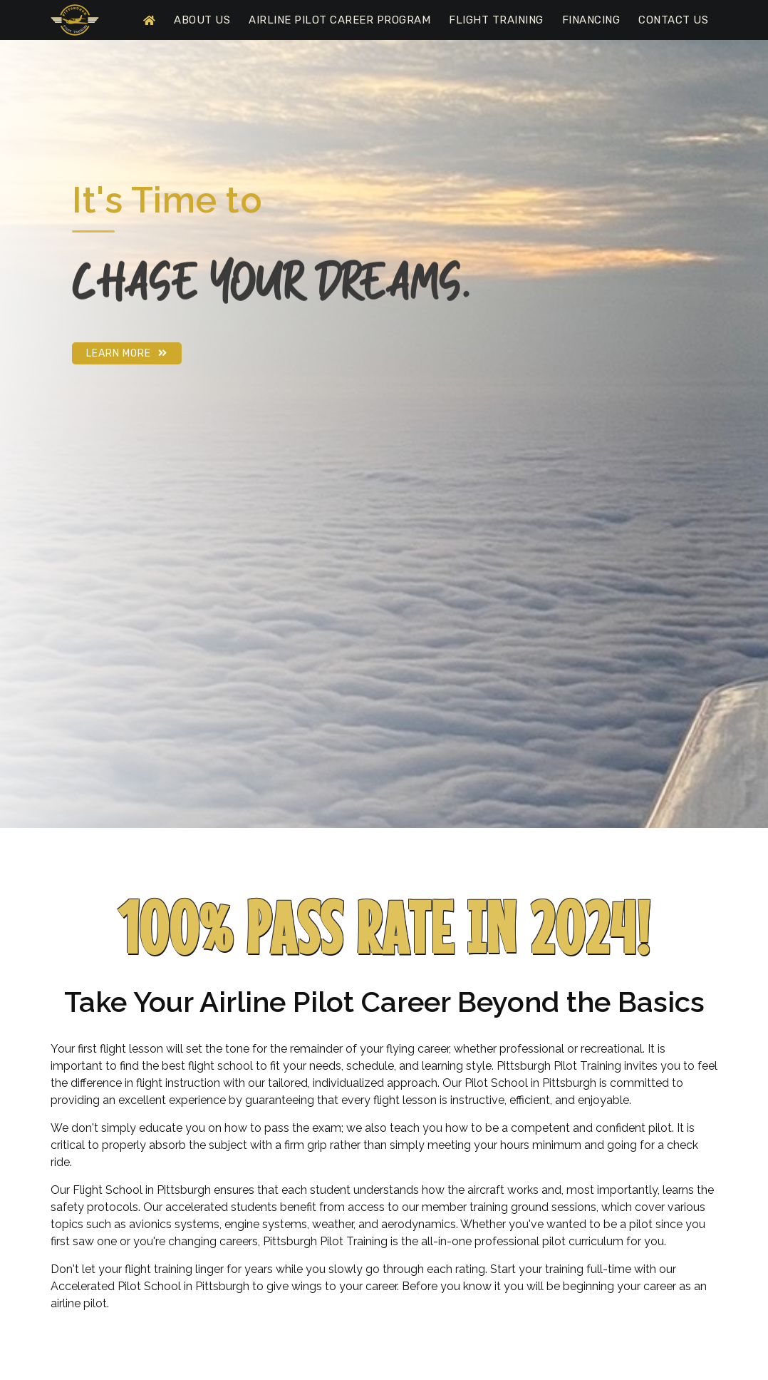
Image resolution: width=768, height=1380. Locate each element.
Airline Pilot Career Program (339, 20)
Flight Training (496, 20)
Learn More (126, 353)
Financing (591, 20)
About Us (202, 20)
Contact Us (673, 20)
